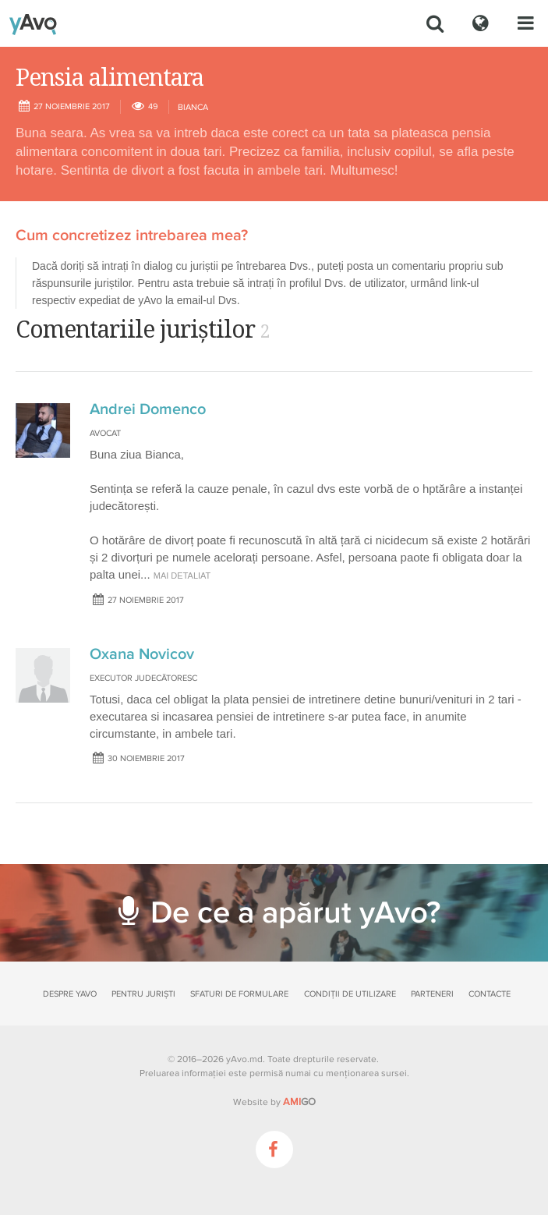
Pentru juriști (143, 994)
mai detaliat (182, 575)
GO (299, 1102)
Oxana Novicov (142, 654)
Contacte (489, 994)
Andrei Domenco (148, 409)
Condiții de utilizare (350, 994)
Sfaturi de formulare (239, 994)
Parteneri (432, 994)
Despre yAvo (70, 994)
